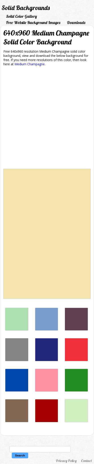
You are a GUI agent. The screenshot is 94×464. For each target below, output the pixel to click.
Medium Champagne (30, 64)
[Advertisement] (47, 118)
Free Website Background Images (33, 22)
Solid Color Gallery (21, 16)
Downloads (76, 22)
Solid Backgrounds (26, 8)
